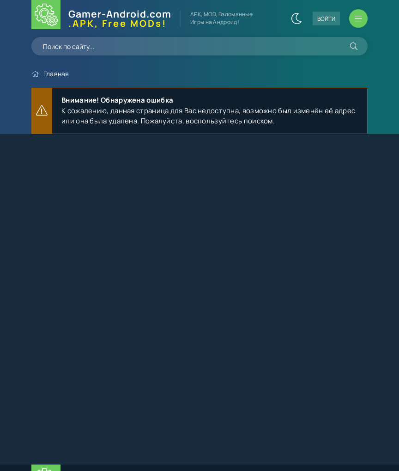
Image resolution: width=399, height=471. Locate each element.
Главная (56, 73)
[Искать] (354, 46)
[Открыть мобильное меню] (358, 18)
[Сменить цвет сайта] (296, 18)
